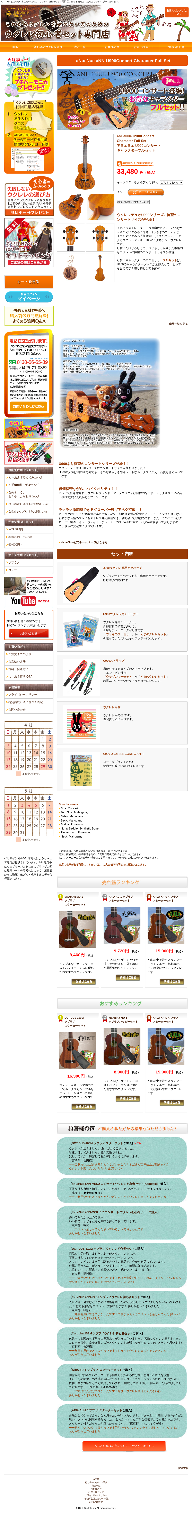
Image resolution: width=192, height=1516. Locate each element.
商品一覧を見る (178, 324)
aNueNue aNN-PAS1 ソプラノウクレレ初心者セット (106, 1297)
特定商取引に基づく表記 (96, 1498)
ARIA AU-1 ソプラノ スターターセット (97, 1370)
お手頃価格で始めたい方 (24, 484)
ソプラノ (14, 562)
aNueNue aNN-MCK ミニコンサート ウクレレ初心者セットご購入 (114, 1212)
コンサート (15, 570)
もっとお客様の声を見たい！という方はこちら (124, 1445)
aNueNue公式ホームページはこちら (84, 542)
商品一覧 (80, 47)
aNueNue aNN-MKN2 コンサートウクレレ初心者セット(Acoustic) (115, 1183)
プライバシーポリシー (22, 694)
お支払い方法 (17, 661)
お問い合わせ (175, 47)
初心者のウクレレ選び (48, 47)
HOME (16, 47)
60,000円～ (15, 544)
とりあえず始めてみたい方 (25, 477)
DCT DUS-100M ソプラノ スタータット (97, 1143)
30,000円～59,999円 (21, 537)
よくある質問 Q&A (20, 676)
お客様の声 (112, 47)
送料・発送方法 (18, 669)
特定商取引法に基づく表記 (25, 702)
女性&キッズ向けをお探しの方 (27, 511)
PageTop (183, 1468)
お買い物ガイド (144, 47)
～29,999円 (15, 529)
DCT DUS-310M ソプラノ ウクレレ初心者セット (103, 1248)
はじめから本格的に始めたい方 (28, 504)
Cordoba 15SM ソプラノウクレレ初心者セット (102, 1333)
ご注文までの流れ (19, 654)
